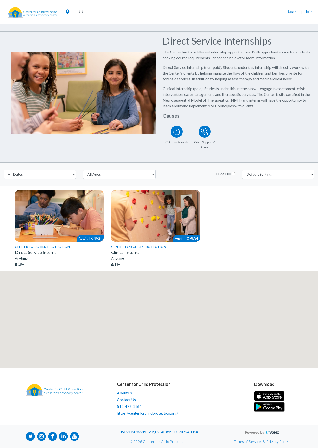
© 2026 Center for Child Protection (158, 441)
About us (124, 392)
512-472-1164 (129, 406)
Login (292, 11)
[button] (159, 315)
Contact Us (126, 399)
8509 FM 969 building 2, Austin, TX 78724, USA (159, 431)
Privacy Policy (277, 441)
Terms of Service (247, 441)
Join (309, 11)
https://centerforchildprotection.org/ (147, 413)
